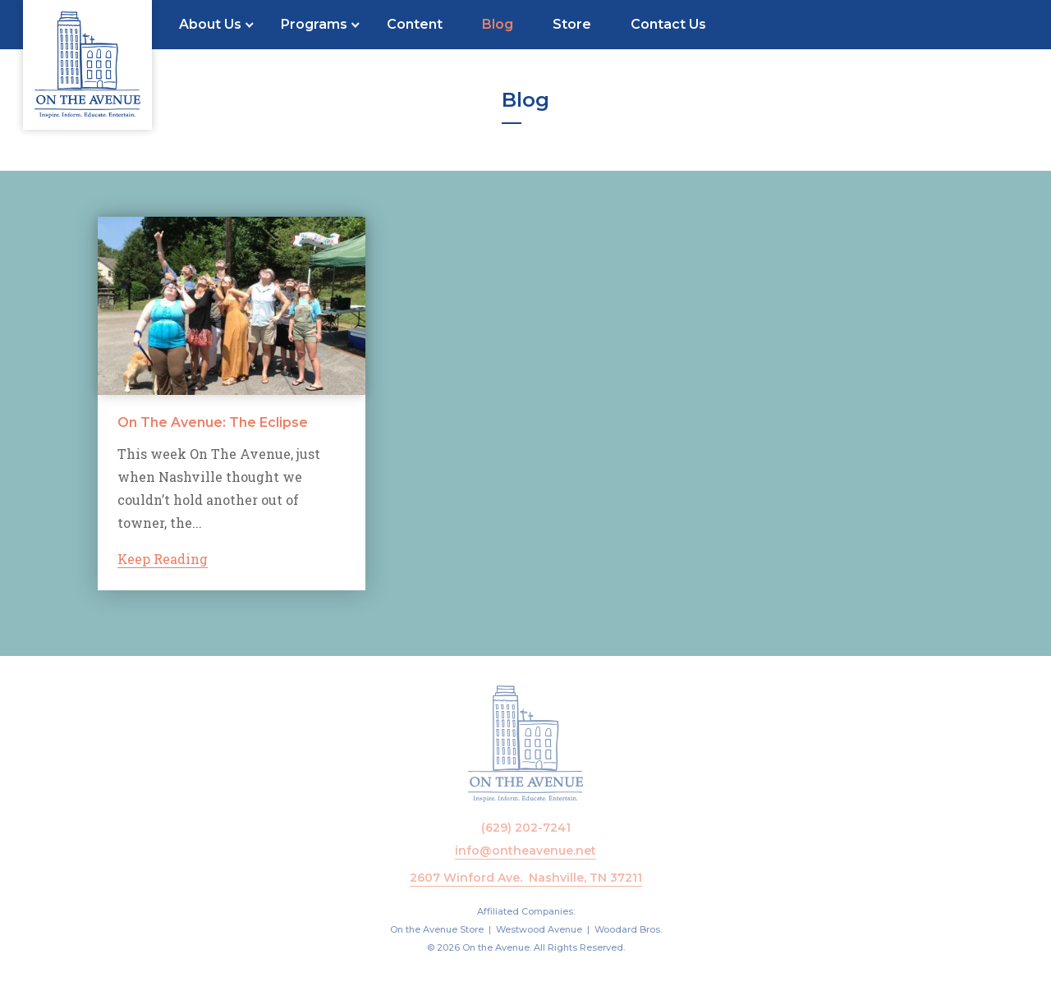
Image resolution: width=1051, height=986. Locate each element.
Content (415, 24)
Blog (497, 24)
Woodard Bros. (628, 929)
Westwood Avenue (539, 929)
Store (572, 24)
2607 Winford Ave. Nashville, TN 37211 (526, 877)
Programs (314, 24)
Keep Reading (162, 559)
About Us (210, 24)
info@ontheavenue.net (525, 850)
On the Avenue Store (437, 929)
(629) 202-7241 (526, 827)
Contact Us (668, 24)
